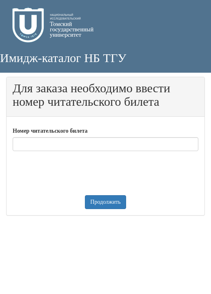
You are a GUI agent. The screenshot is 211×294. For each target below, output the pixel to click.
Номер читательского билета (50, 131)
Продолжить (105, 202)
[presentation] (75, 173)
